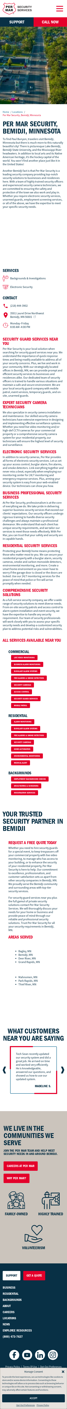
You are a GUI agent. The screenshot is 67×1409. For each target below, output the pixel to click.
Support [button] (16, 22)
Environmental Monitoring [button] (27, 756)
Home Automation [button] (22, 749)
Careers (8, 1312)
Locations (17, 112)
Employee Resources (17, 1330)
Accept (33, 1398)
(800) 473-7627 (13, 1337)
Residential (11, 1294)
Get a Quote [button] (34, 1275)
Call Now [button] (50, 22)
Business (9, 1288)
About (7, 1306)
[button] (63, 1372)
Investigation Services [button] (24, 792)
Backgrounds (12, 1300)
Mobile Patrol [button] (20, 705)
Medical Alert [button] (20, 763)
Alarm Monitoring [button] (22, 721)
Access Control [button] (21, 692)
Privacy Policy (43, 1405)
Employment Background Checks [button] (30, 779)
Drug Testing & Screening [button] (26, 786)
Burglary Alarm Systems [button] (25, 671)
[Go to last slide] (5, 1070)
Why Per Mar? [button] (16, 1178)
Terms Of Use (30, 1366)
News (6, 1324)
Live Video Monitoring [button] (24, 657)
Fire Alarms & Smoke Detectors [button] (29, 678)
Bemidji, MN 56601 (27, 315)
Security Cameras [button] (22, 685)
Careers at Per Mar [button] (20, 1166)
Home (6, 112)
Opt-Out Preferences (25, 1405)
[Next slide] (62, 1070)
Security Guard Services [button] (26, 698)
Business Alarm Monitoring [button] (27, 664)
